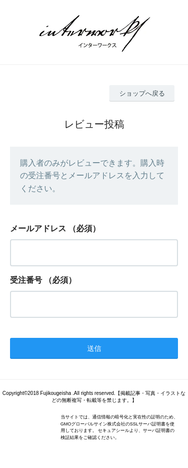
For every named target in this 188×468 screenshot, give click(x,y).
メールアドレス (38, 228)
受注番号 (26, 280)
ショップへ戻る (142, 93)
